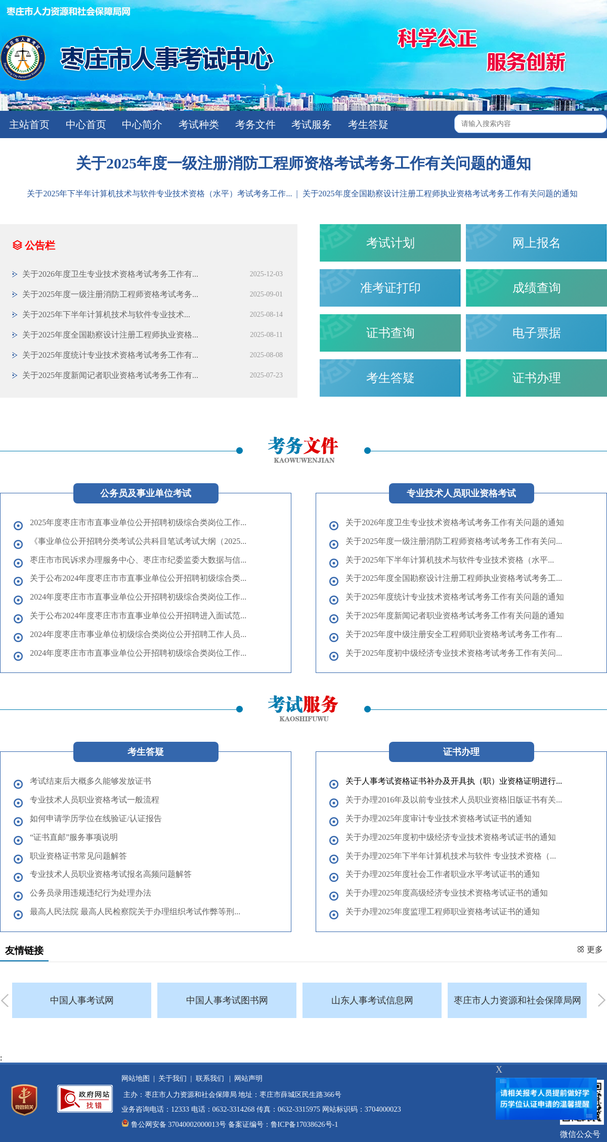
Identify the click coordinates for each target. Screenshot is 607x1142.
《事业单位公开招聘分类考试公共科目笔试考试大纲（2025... (138, 541)
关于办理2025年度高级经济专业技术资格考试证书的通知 (446, 893)
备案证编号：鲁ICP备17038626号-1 (283, 1124)
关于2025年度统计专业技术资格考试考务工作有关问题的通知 (454, 597)
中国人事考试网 (82, 1000)
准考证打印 (390, 287)
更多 (590, 949)
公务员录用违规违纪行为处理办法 (90, 893)
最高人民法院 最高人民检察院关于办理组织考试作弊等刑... (135, 911)
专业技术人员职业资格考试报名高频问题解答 (111, 874)
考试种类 (197, 124)
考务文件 (254, 124)
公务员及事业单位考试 (145, 493)
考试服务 (310, 124)
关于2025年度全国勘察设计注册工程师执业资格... (110, 334)
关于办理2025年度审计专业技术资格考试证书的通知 (438, 818)
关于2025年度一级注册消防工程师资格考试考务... (110, 294)
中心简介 (140, 124)
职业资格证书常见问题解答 (78, 856)
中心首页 (84, 124)
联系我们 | (211, 1078)
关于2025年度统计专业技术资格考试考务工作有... (110, 355)
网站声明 (247, 1078)
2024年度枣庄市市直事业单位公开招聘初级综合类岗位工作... (138, 597)
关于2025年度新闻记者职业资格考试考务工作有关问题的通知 (454, 615)
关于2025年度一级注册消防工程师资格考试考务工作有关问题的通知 (303, 163)
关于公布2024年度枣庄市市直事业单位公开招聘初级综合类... (138, 578)
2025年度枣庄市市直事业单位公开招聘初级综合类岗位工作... (138, 522)
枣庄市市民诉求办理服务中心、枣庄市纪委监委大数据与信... (138, 560)
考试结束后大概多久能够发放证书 (90, 781)
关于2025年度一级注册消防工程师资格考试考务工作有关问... (453, 541)
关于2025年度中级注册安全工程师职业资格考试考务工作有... (453, 634)
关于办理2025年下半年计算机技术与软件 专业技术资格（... (450, 856)
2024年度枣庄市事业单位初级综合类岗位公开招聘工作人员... (138, 634)
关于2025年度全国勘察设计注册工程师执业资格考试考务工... (453, 578)
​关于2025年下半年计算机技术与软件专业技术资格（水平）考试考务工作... (160, 193)
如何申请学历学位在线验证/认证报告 (95, 818)
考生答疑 (366, 124)
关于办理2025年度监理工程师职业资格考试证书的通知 (442, 911)
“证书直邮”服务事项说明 (74, 837)
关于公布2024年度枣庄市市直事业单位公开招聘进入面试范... (138, 615)
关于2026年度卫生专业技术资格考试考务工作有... (110, 274)
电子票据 (536, 333)
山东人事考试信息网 (372, 1000)
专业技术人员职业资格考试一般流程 (94, 799)
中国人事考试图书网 (227, 1000)
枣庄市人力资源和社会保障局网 (517, 1000)
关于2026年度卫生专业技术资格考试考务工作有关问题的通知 (454, 522)
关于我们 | (173, 1078)
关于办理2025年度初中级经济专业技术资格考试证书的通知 (450, 837)
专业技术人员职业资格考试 (461, 493)
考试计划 (390, 242)
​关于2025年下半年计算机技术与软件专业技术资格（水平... (449, 560)
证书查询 (390, 333)
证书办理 (536, 378)
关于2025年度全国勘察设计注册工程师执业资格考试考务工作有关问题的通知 (440, 193)
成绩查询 (536, 287)
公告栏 (33, 245)
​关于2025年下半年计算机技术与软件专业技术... (106, 314)
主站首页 (28, 124)
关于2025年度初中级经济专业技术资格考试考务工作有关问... (453, 653)
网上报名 (536, 242)
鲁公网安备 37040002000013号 (178, 1124)
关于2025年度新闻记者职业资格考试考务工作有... (110, 375)
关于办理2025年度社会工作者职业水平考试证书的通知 (442, 874)
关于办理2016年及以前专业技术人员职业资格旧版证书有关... (453, 799)
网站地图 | (138, 1078)
